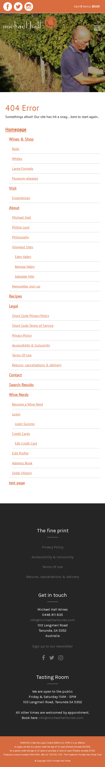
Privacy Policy (22, 335)
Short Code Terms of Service (32, 325)
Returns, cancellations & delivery (36, 365)
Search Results (21, 384)
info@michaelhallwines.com (52, 620)
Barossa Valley (25, 266)
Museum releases (25, 178)
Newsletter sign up (26, 286)
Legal (13, 306)
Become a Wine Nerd (27, 404)
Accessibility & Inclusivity (31, 345)
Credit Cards (21, 433)
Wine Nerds (18, 394)
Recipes (15, 296)
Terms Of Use (22, 355)
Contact (15, 374)
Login (16, 414)
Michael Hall (21, 217)
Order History (22, 473)
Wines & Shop (21, 139)
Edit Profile (20, 453)
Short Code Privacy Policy (30, 315)
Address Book (22, 463)
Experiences (21, 198)
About (14, 207)
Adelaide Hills (24, 276)
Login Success (24, 424)
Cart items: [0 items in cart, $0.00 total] (87, 6)
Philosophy (20, 237)
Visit (12, 188)
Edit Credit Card (26, 443)
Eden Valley (23, 256)
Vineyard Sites (22, 247)
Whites (17, 158)
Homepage (15, 129)
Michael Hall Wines (30, 30)
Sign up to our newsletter (52, 646)
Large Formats (22, 168)
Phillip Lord (20, 227)
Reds (15, 149)
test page (17, 482)
